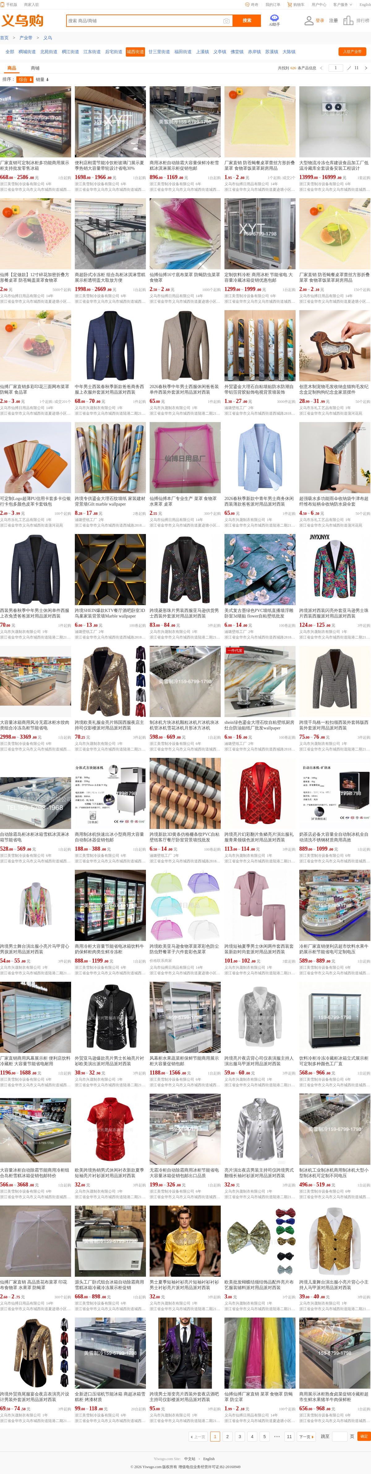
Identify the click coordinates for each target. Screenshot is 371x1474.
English (209, 1459)
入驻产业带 (352, 51)
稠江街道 (70, 51)
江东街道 (92, 51)
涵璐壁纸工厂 (235, 408)
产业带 (25, 38)
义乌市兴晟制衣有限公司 (95, 408)
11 (289, 1436)
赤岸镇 (254, 51)
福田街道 (183, 51)
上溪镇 (202, 51)
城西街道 (135, 51)
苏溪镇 (271, 51)
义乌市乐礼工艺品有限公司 (321, 408)
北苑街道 (49, 51)
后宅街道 (113, 51)
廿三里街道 (159, 51)
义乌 (47, 38)
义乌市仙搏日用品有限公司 (246, 184)
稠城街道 (27, 51)
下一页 (304, 1437)
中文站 (189, 1459)
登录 (314, 21)
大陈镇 (289, 51)
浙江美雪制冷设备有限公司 (22, 184)
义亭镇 (219, 51)
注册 (333, 21)
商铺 (35, 68)
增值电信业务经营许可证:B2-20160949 (209, 1467)
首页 (4, 38)
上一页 (199, 1437)
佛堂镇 (237, 51)
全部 (10, 51)
